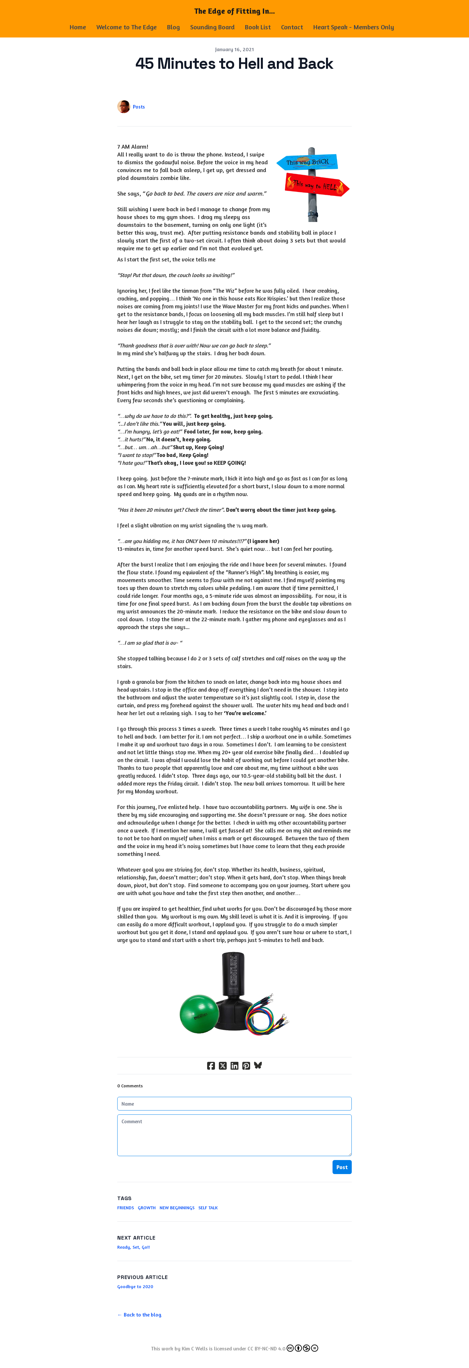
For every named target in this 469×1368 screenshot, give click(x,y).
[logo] (234, 11)
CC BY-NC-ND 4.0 (283, 1348)
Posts (139, 106)
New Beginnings (177, 1207)
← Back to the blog (139, 1314)
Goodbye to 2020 (135, 1286)
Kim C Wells (195, 1348)
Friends (125, 1207)
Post (342, 1166)
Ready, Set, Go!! (133, 1247)
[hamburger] (39, 10)
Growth (147, 1207)
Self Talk (208, 1207)
